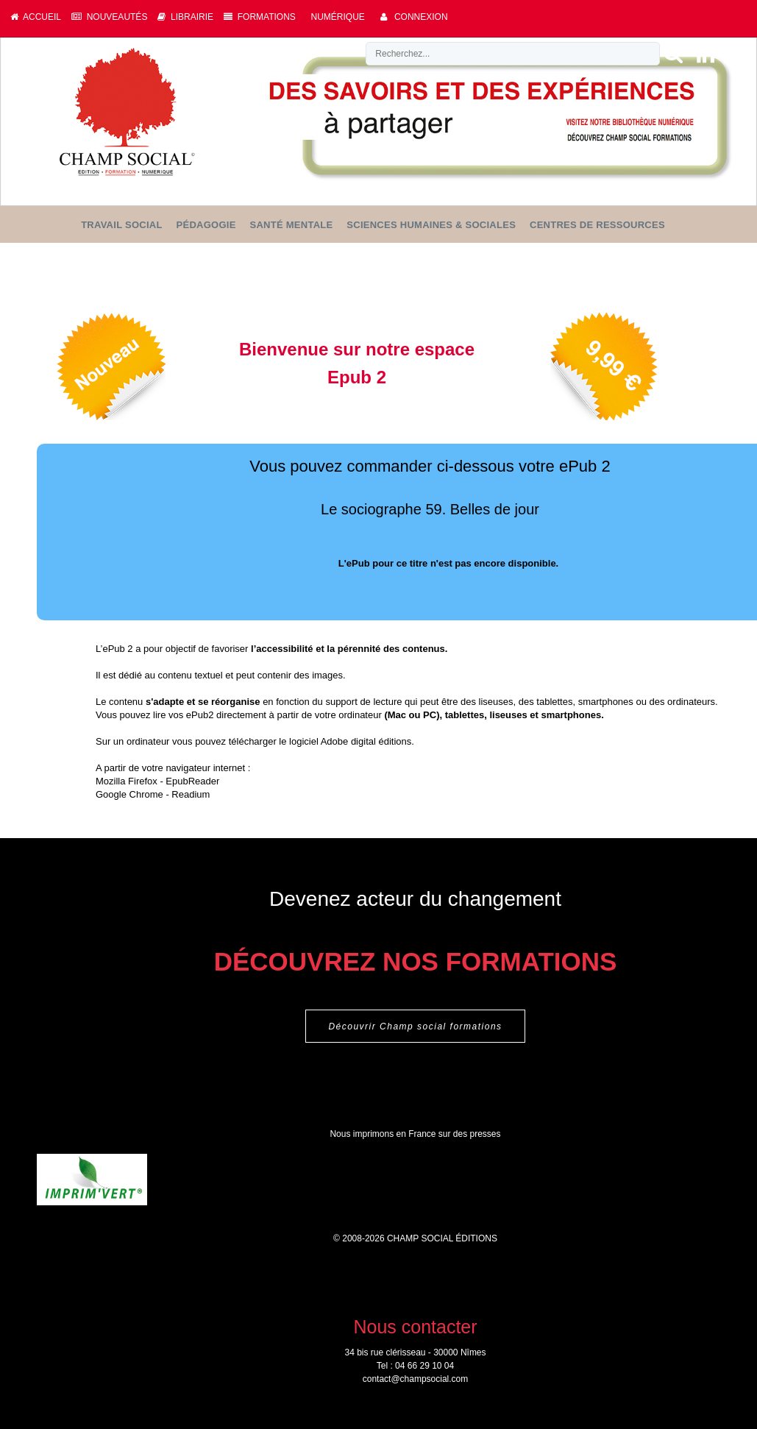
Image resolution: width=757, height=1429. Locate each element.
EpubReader (192, 781)
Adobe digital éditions (366, 741)
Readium (190, 794)
